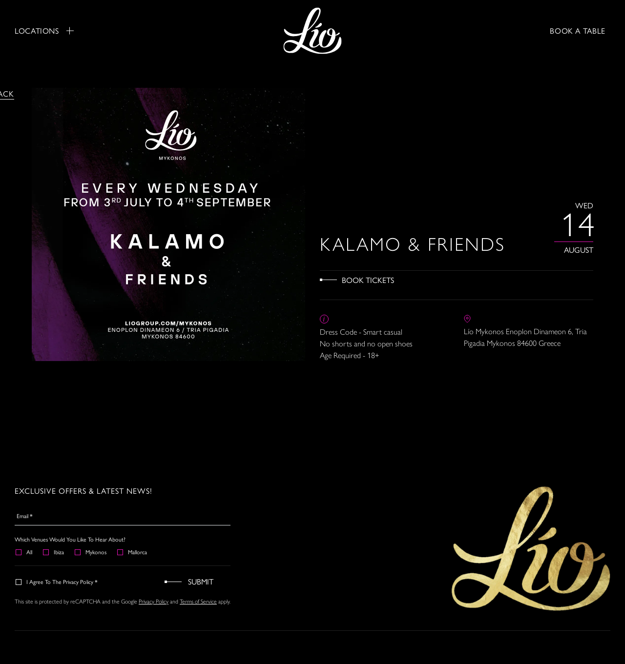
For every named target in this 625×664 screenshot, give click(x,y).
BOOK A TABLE (577, 30)
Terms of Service (198, 601)
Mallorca (132, 552)
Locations (44, 31)
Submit (200, 581)
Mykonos (91, 552)
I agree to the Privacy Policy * (57, 581)
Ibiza (54, 552)
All (24, 552)
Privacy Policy (153, 601)
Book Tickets (368, 280)
